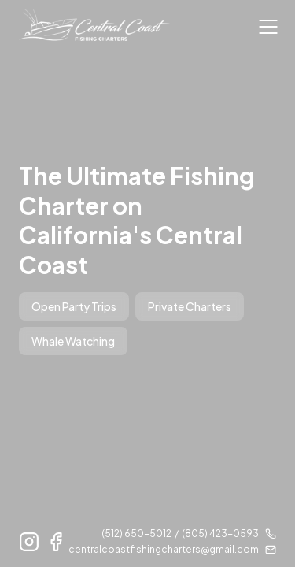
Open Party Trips (73, 306)
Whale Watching (73, 341)
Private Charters (189, 306)
